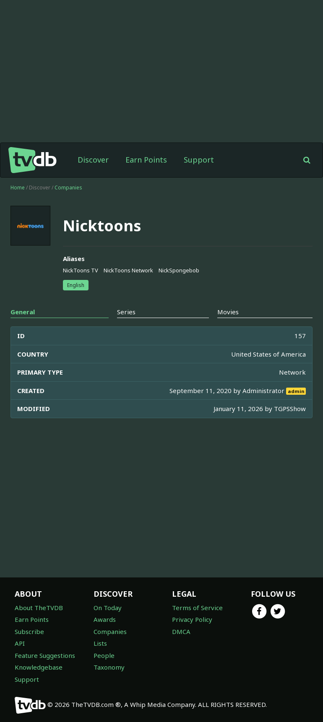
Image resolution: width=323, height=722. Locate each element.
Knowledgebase (39, 667)
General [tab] (22, 312)
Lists (100, 643)
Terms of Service (197, 607)
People (104, 655)
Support (199, 160)
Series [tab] (126, 312)
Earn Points (146, 160)
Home (17, 187)
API (20, 643)
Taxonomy (109, 667)
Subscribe (29, 631)
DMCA (181, 631)
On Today (108, 607)
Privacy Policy (192, 619)
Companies (68, 187)
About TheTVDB (39, 607)
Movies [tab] (228, 312)
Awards (105, 619)
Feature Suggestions (45, 655)
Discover (93, 160)
